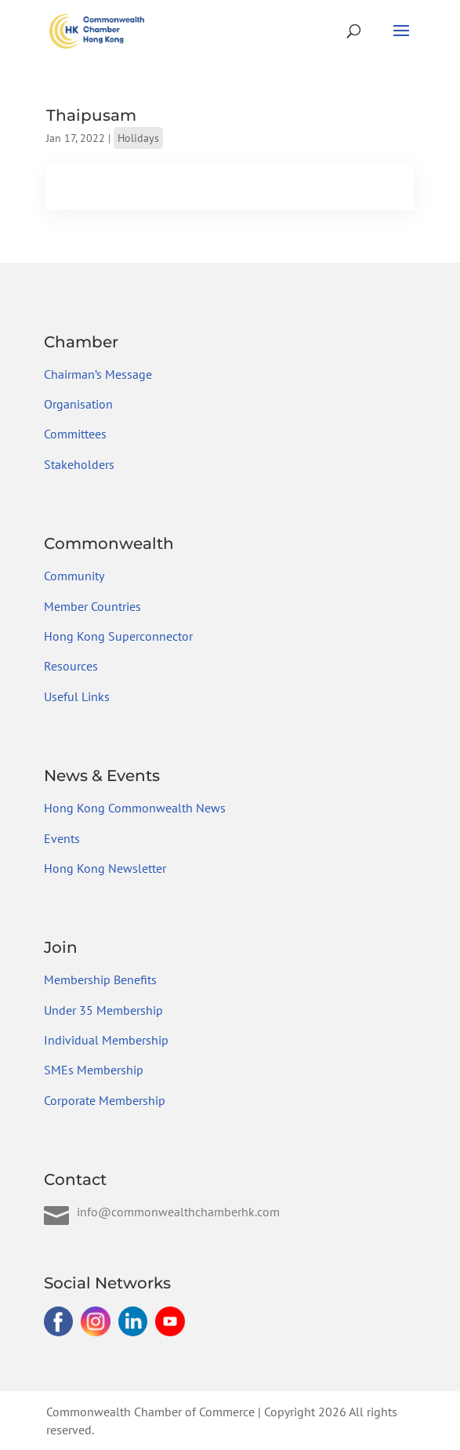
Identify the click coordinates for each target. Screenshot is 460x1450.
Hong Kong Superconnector (118, 636)
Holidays (138, 138)
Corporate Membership (104, 1100)
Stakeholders (79, 464)
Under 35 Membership (103, 1010)
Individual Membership (106, 1040)
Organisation (78, 404)
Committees (75, 434)
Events (62, 838)
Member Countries (92, 606)
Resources (71, 666)
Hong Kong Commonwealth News (135, 808)
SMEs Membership (93, 1070)
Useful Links (77, 696)
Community (74, 575)
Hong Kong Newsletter (105, 868)
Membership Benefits (100, 979)
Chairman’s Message (98, 374)
